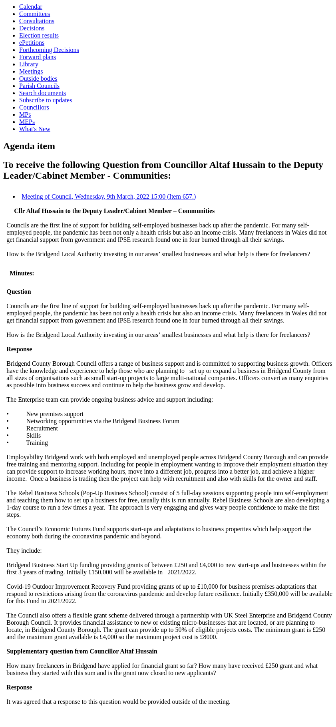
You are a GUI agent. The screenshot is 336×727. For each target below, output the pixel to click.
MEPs (27, 121)
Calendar (30, 6)
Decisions (31, 28)
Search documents (42, 93)
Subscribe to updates (45, 100)
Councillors (34, 107)
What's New (34, 128)
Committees (34, 13)
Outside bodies (38, 78)
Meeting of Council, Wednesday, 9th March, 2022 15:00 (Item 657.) (109, 196)
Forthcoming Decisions (49, 49)
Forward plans (37, 57)
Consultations (36, 21)
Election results (39, 35)
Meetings (31, 71)
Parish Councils (39, 85)
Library (28, 64)
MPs (25, 114)
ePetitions (31, 42)
